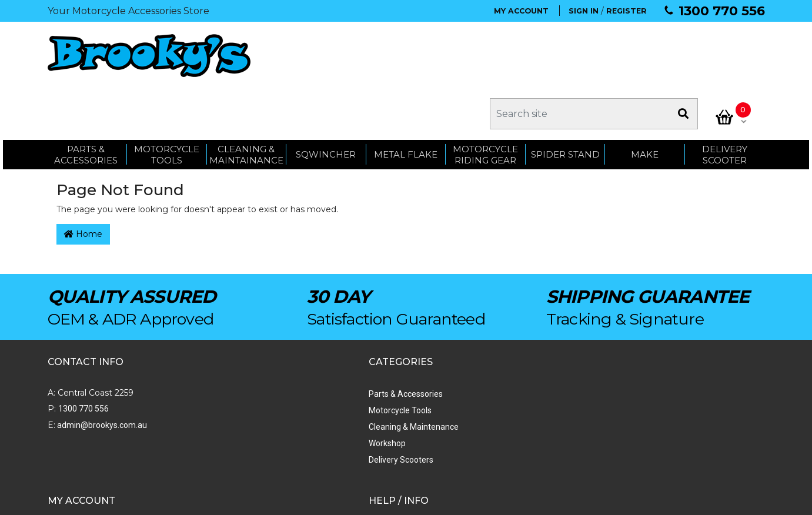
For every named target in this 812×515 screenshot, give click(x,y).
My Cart (341, 372)
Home (83, 179)
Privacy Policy (492, 405)
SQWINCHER (326, 95)
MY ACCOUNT (521, 10)
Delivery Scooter (724, 95)
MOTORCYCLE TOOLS (166, 95)
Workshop (205, 388)
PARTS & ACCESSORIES (86, 95)
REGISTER (626, 10)
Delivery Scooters (219, 405)
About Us (484, 339)
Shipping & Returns (502, 372)
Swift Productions (206, 500)
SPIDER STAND (565, 95)
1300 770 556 (722, 11)
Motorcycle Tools (218, 355)
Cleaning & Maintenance (232, 372)
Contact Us (487, 355)
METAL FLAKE (405, 95)
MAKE (645, 95)
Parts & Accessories (224, 339)
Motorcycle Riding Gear (485, 95)
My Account (349, 339)
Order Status (351, 355)
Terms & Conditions (503, 388)
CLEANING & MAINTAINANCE (246, 95)
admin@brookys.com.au (101, 370)
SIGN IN (584, 10)
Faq (473, 421)
